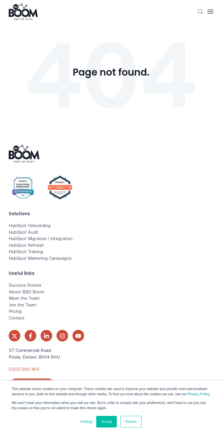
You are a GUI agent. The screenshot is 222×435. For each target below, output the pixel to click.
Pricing (15, 311)
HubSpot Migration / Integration (40, 238)
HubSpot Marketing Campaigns (40, 258)
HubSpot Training (26, 251)
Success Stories (25, 285)
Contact (17, 317)
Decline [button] (131, 422)
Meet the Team (24, 298)
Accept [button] (106, 422)
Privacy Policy (198, 394)
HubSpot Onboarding (30, 225)
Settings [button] (86, 422)
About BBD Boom (26, 291)
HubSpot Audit (24, 232)
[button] (200, 11)
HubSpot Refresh (26, 245)
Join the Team (23, 304)
